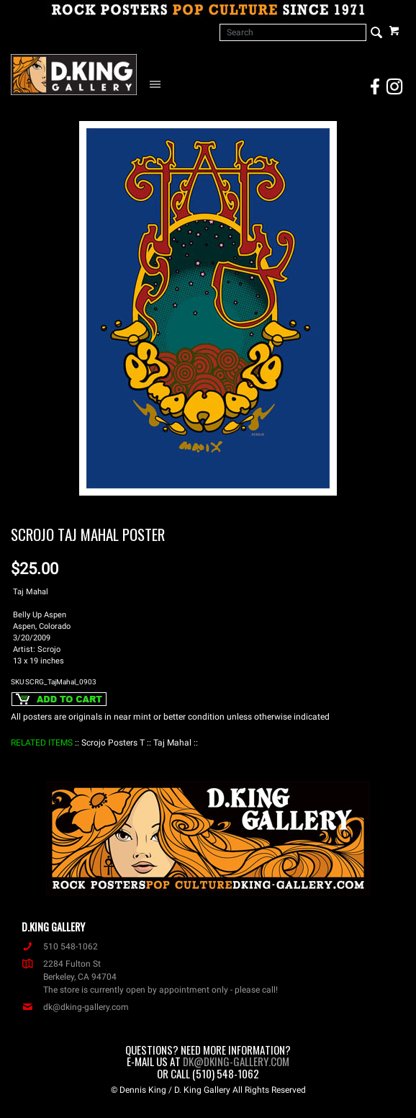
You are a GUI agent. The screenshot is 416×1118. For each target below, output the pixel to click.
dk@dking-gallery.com (75, 1007)
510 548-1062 (60, 947)
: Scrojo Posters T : (113, 743)
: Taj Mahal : (172, 743)
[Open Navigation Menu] (158, 83)
